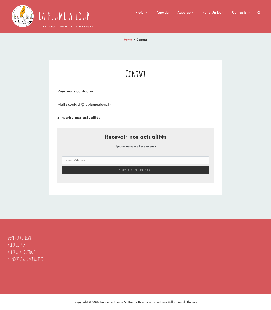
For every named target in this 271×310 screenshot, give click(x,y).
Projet (142, 12)
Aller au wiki (17, 245)
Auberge (186, 12)
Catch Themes (187, 302)
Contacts (241, 12)
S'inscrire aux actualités (25, 259)
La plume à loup (64, 16)
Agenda (163, 12)
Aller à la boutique (21, 252)
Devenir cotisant (20, 237)
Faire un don (213, 12)
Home (128, 39)
